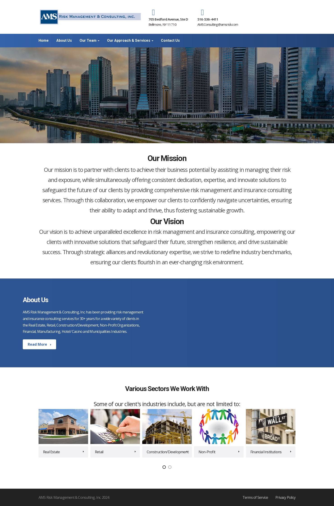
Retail (99, 451)
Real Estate (51, 451)
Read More (38, 344)
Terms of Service (255, 497)
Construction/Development (168, 451)
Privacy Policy (285, 497)
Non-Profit (207, 451)
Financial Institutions (265, 451)
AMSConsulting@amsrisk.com (217, 24)
